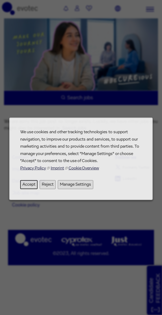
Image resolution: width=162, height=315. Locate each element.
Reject (49, 187)
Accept (31, 187)
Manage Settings (76, 187)
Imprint (58, 171)
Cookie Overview (83, 171)
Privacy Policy (35, 171)
